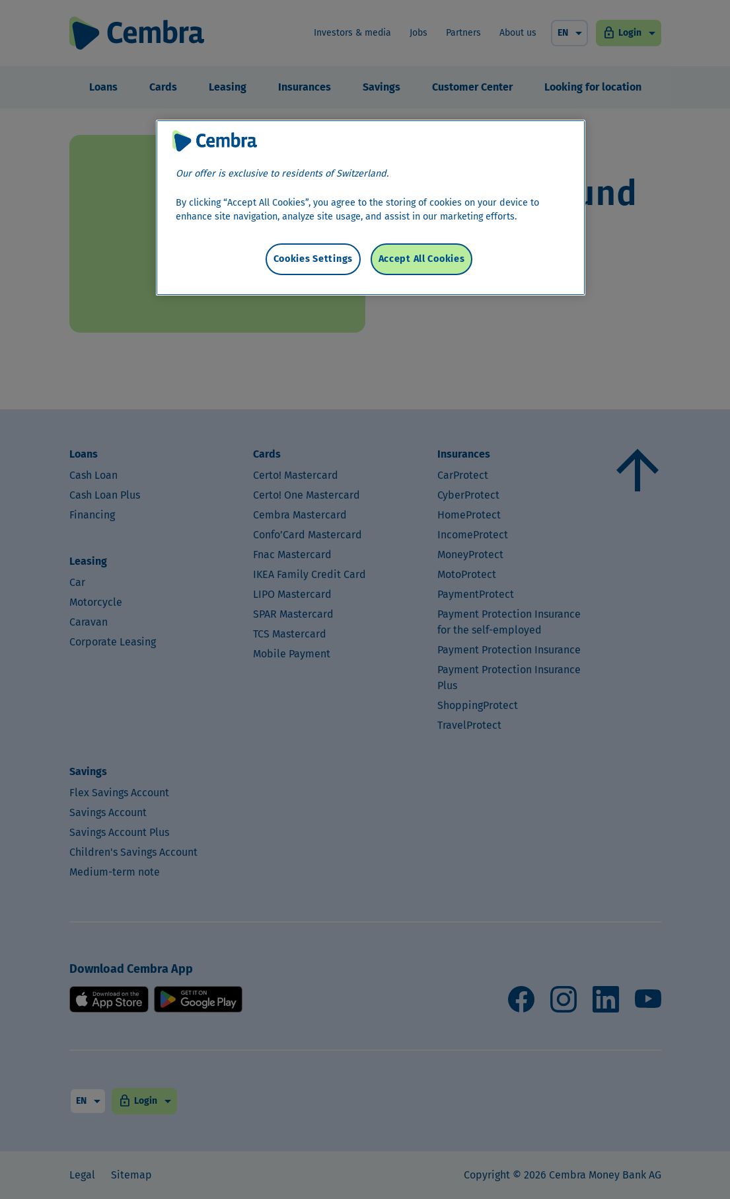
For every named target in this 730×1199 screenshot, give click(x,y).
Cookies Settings (313, 259)
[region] (370, 208)
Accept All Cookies (422, 259)
